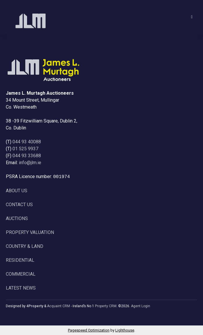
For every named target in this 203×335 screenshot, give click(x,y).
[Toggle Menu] (192, 17)
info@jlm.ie (30, 162)
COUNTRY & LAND (24, 246)
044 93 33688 (26, 155)
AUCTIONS (17, 218)
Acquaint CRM (58, 306)
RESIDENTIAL (20, 260)
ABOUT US (16, 190)
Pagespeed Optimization (88, 330)
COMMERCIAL (20, 274)
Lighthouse (124, 330)
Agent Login (140, 306)
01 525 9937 (25, 148)
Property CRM (105, 306)
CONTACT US (19, 204)
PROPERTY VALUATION (30, 232)
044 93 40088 (26, 141)
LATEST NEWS (21, 288)
